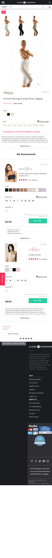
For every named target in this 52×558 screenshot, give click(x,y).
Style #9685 (43, 164)
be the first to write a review (13, 343)
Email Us (45, 474)
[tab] (13, 334)
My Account (33, 383)
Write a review (18, 103)
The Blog (32, 413)
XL (18, 280)
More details (25, 146)
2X (25, 201)
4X (33, 201)
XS (7, 201)
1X (22, 201)
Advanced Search (35, 379)
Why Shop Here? (34, 403)
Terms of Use (45, 483)
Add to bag (38, 221)
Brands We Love (34, 410)
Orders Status (34, 386)
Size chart (45, 121)
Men (10, 7)
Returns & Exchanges (36, 393)
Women (4, 7)
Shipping (32, 390)
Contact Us (33, 396)
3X (29, 201)
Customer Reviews (35, 407)
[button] (2, 279)
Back (3, 12)
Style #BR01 (43, 244)
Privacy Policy (34, 417)
